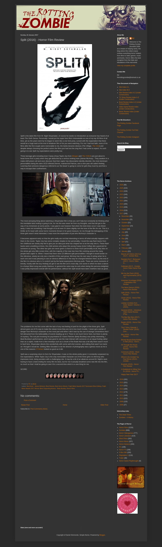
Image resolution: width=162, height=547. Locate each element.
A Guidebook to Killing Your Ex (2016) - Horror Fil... (131, 370)
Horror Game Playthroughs (129, 461)
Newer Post (25, 405)
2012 (122, 392)
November (125, 219)
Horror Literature (125, 436)
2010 (122, 398)
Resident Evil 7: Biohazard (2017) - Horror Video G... (130, 261)
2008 (122, 405)
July (123, 232)
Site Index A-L (124, 87)
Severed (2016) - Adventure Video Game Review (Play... (131, 312)
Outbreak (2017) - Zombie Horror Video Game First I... (131, 268)
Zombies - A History (126, 417)
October (124, 223)
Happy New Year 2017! (129, 374)
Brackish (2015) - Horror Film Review (130, 365)
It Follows (39, 349)
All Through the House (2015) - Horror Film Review (129, 347)
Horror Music (124, 441)
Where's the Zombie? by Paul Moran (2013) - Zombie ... (130, 359)
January (124, 251)
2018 (122, 210)
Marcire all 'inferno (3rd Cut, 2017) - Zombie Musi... (131, 255)
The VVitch (86, 156)
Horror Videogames (126, 433)
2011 (122, 395)
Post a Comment (30, 400)
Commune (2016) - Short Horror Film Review (130, 353)
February (124, 248)
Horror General (124, 444)
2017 (122, 213)
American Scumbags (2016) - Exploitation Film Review (131, 282)
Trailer (121, 458)
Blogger (102, 535)
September (125, 226)
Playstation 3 (124, 455)
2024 (122, 191)
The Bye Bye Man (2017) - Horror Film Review (130, 318)
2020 (122, 204)
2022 (122, 198)
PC (120, 447)
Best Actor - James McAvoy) (36, 386)
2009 (122, 401)
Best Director (50, 386)
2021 (122, 201)
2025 (122, 188)
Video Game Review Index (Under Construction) (128, 108)
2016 (122, 379)
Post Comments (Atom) (38, 409)
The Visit (95, 146)
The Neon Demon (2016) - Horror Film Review (130, 288)
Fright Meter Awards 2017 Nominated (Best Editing (84, 386)
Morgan (75, 156)
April (123, 242)
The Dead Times (125, 415)
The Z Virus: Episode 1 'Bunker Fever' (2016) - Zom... (130, 329)
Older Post (104, 405)
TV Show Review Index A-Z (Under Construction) (129, 98)
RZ (133, 38)
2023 (122, 194)
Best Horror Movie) (61, 386)
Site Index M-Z (124, 90)
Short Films (123, 439)
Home (65, 405)
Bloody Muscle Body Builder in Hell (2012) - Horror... (131, 341)
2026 (122, 185)
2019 (122, 207)
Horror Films (71, 388)
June (123, 235)
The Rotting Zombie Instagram (128, 137)
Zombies (122, 430)
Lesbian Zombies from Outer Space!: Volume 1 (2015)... (130, 305)
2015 (122, 382)
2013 (122, 389)
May (123, 238)
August (124, 229)
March (123, 245)
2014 (122, 386)
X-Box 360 (123, 452)
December (125, 216)
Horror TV (122, 450)
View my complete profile (126, 66)
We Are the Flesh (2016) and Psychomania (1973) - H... (131, 275)
